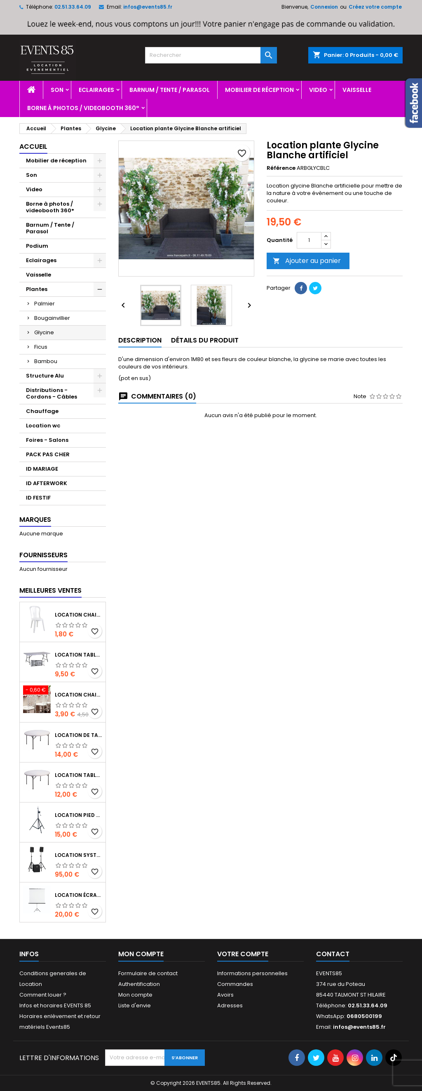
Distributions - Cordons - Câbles (51, 393)
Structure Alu (45, 376)
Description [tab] (140, 340)
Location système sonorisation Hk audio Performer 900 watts (78, 855)
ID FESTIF (38, 498)
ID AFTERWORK (46, 483)
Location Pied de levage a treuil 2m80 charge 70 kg (78, 815)
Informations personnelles (252, 973)
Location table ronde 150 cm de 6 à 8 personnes (78, 775)
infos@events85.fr (147, 6)
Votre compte (242, 954)
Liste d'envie (134, 1005)
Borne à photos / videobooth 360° (83, 108)
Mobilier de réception (259, 90)
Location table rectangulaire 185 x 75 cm (78, 654)
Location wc (43, 425)
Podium (37, 246)
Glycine (44, 332)
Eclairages (96, 90)
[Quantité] (309, 240)
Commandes (235, 984)
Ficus (40, 347)
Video (318, 90)
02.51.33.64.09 (72, 6)
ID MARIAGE (42, 469)
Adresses (230, 1005)
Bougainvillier (52, 318)
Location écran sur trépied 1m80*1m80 (78, 895)
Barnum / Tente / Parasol (169, 90)
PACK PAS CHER (48, 454)
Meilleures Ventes (50, 590)
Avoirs (225, 995)
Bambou (45, 361)
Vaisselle (356, 90)
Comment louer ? (42, 995)
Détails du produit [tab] (205, 340)
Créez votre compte (375, 6)
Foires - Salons (47, 440)
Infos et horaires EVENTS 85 (55, 1005)
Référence (281, 168)
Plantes (36, 289)
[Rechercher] (211, 55)
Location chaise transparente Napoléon (78, 694)
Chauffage (42, 411)
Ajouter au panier (307, 260)
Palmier (44, 303)
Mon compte (135, 995)
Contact (332, 954)
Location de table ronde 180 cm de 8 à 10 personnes (78, 735)
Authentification (139, 984)
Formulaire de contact (148, 973)
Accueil (33, 146)
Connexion (324, 6)
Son (57, 90)
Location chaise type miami (78, 614)
